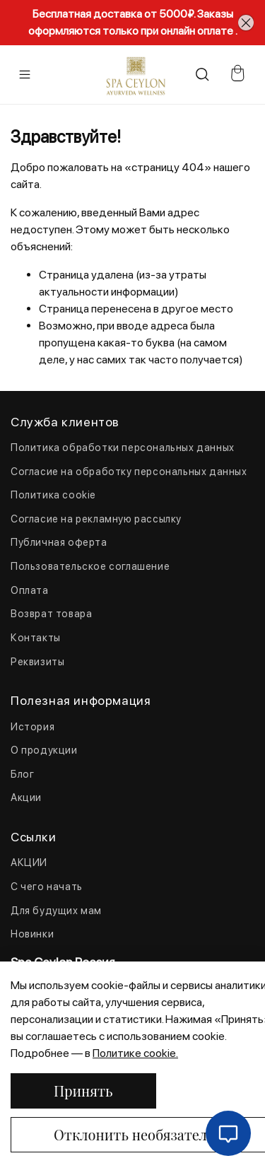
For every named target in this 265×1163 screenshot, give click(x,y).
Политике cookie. (135, 1053)
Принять (83, 1090)
